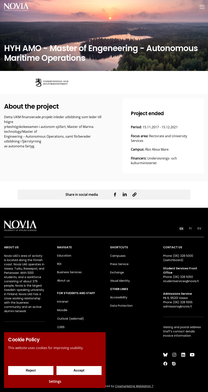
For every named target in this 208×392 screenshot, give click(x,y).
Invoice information (177, 336)
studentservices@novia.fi (181, 281)
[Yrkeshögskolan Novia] (16, 7)
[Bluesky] (165, 354)
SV (199, 228)
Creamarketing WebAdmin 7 (134, 386)
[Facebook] (165, 363)
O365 (61, 327)
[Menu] (202, 7)
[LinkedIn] (183, 354)
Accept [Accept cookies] (79, 370)
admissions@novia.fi (177, 306)
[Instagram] (174, 354)
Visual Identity (120, 281)
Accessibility (118, 297)
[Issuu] (174, 363)
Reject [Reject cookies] (31, 370)
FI (190, 228)
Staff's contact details (179, 331)
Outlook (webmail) (70, 319)
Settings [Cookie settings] (55, 381)
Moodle (62, 310)
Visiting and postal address (182, 327)
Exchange (117, 272)
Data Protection (121, 306)
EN (181, 228)
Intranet (62, 302)
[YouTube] (192, 354)
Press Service (119, 264)
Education (64, 256)
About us (63, 280)
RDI (59, 264)
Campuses (118, 256)
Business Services (69, 272)
